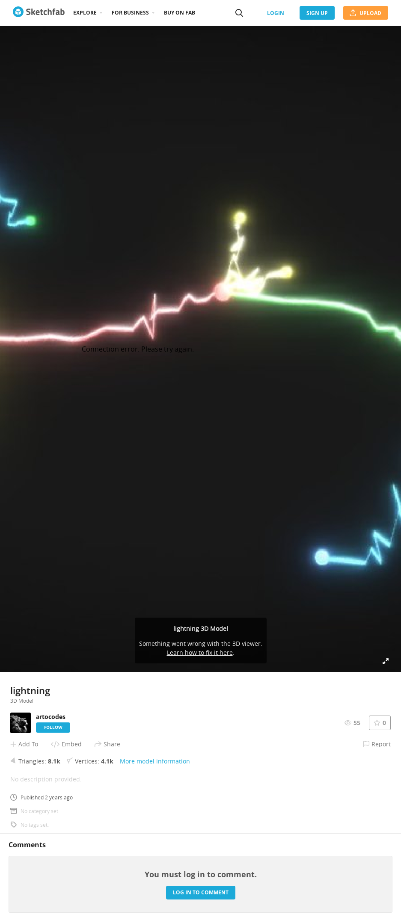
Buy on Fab (179, 12)
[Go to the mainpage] (39, 12)
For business (130, 12)
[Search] (239, 12)
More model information (155, 761)
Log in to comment (201, 892)
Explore (85, 12)
